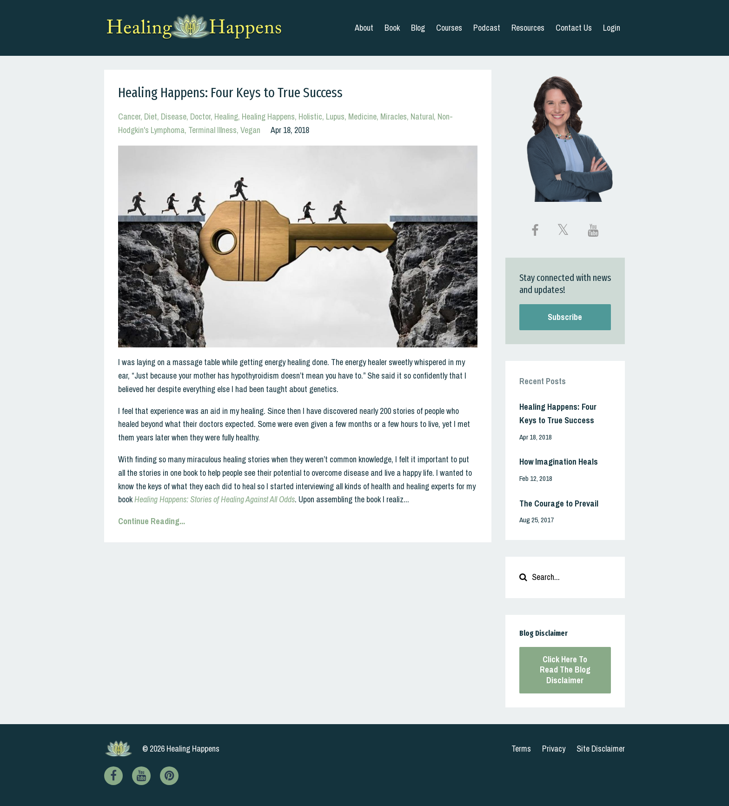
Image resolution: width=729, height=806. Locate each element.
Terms (521, 748)
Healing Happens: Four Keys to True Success (230, 92)
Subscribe (565, 317)
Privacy (553, 748)
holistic (310, 116)
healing (226, 116)
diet (150, 116)
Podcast (486, 27)
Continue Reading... (151, 521)
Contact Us (574, 27)
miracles (393, 116)
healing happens (268, 116)
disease (173, 116)
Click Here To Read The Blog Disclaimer (565, 669)
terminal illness (212, 130)
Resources (527, 27)
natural (422, 116)
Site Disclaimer (601, 748)
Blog (418, 27)
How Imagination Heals (558, 461)
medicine (362, 116)
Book (392, 27)
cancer (129, 116)
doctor (200, 116)
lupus (335, 116)
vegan (250, 130)
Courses (449, 27)
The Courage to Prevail (558, 503)
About (364, 27)
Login (611, 27)
